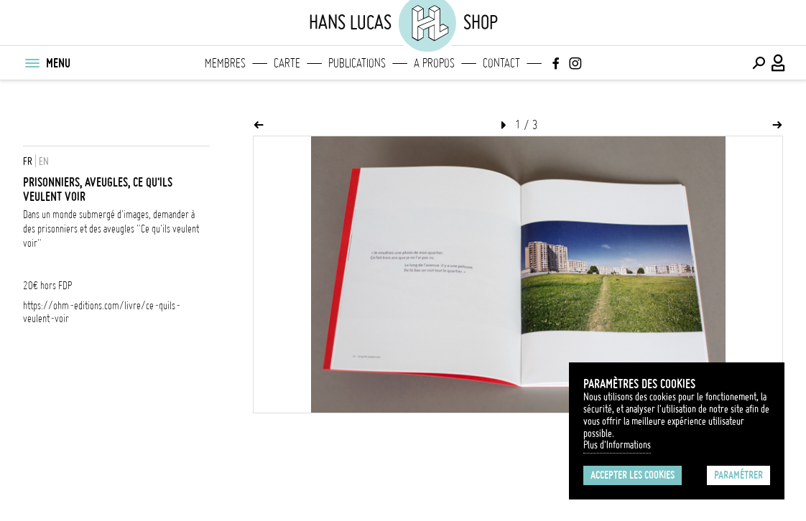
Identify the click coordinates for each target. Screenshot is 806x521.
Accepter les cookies (632, 475)
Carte (287, 63)
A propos (434, 63)
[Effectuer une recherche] (759, 63)
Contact (501, 63)
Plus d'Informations (617, 444)
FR (27, 161)
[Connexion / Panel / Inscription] (779, 63)
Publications (357, 63)
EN (44, 161)
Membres (225, 63)
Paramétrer (738, 475)
